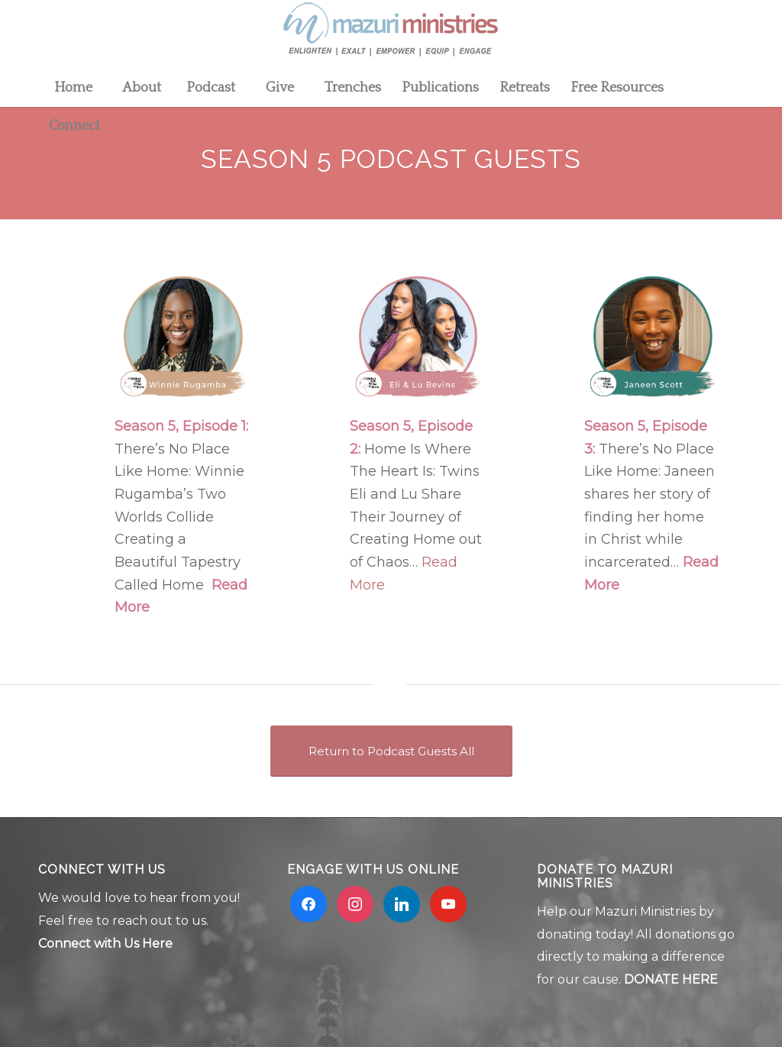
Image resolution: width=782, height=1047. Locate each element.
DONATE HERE (671, 979)
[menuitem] (72, 88)
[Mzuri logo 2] (391, 34)
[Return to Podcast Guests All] (391, 751)
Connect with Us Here (105, 943)
